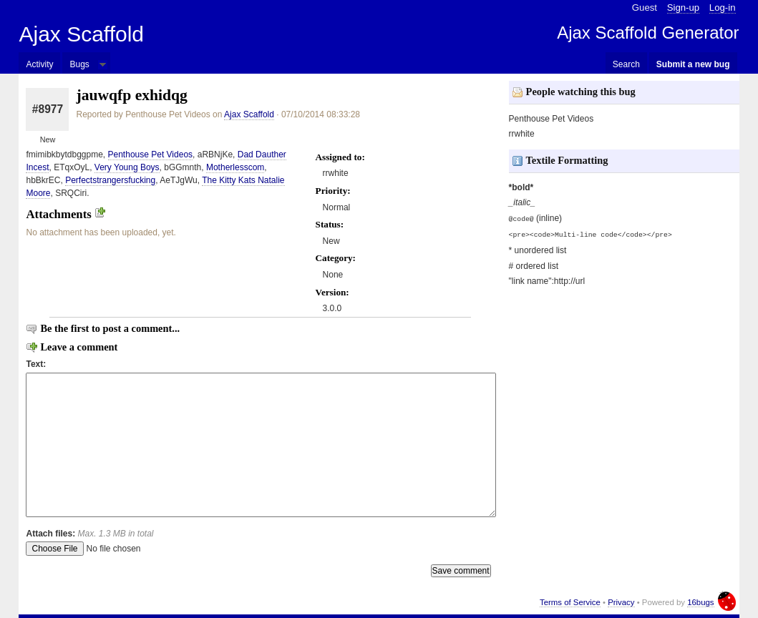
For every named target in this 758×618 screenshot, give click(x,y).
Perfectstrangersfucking (110, 180)
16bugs (700, 602)
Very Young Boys (127, 167)
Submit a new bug (693, 64)
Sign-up (683, 7)
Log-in (722, 7)
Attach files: (89, 534)
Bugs (79, 64)
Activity (39, 64)
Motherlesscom (235, 167)
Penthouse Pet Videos (150, 154)
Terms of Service (570, 602)
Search (626, 64)
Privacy (621, 602)
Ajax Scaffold (81, 34)
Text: (36, 364)
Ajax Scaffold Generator (648, 32)
